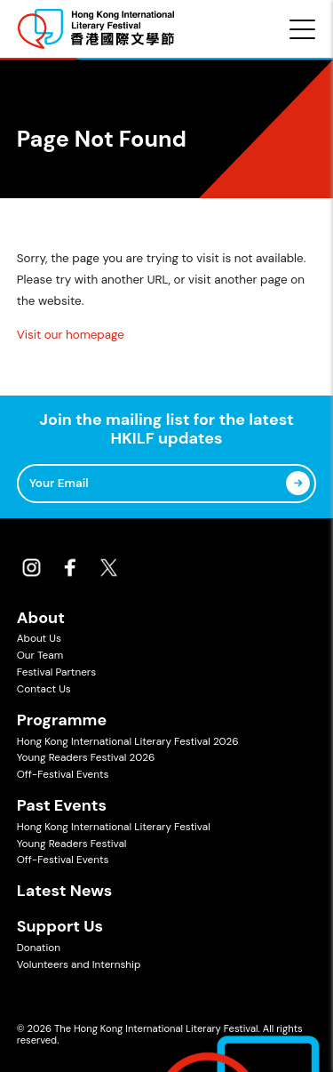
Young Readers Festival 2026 (86, 757)
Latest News (65, 890)
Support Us (60, 926)
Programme (62, 720)
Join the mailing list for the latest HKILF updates (166, 430)
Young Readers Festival (72, 843)
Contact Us (44, 689)
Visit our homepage (70, 334)
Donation (38, 947)
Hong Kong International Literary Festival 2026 (128, 741)
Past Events (62, 805)
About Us (39, 638)
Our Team (40, 655)
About (41, 617)
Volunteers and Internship (78, 964)
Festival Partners (56, 672)
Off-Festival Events (63, 774)
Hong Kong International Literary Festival (113, 827)
